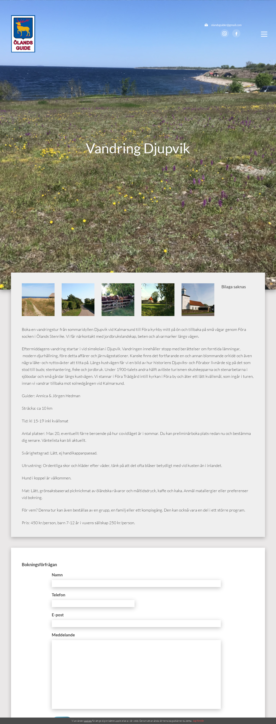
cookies (88, 720)
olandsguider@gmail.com (226, 25)
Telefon (58, 594)
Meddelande (63, 634)
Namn (57, 574)
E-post (58, 614)
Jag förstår (198, 720)
